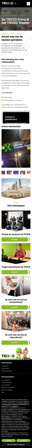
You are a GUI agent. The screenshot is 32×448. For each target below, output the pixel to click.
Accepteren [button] (23, 440)
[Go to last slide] (3, 147)
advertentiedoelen (6, 418)
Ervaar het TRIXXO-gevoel (13, 15)
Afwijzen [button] (8, 440)
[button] (9, 172)
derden (11, 409)
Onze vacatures (5, 368)
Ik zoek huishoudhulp (7, 382)
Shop (3, 392)
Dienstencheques (8, 377)
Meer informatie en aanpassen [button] (16, 444)
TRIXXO (8, 13)
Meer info (14, 239)
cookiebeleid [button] (15, 406)
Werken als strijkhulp (7, 390)
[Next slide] (28, 147)
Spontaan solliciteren (7, 371)
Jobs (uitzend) (7, 363)
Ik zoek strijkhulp (6, 385)
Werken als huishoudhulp (8, 387)
